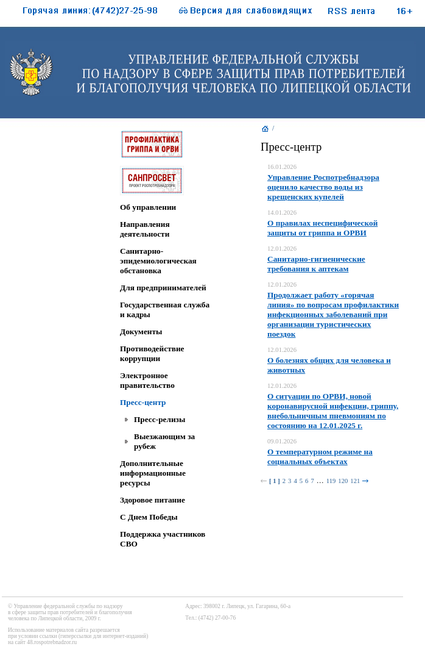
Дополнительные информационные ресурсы (153, 473)
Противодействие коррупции (152, 353)
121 (355, 481)
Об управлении (148, 207)
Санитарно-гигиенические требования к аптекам (316, 263)
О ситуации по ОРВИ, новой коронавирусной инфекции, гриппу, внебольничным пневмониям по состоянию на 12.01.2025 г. (332, 411)
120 (343, 481)
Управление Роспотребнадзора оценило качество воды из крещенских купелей (323, 187)
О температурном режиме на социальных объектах (320, 456)
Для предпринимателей (163, 287)
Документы (141, 331)
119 (331, 481)
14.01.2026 (282, 212)
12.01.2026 (282, 248)
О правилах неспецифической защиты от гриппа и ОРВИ (322, 227)
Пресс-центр (143, 402)
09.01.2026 (282, 441)
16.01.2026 (282, 166)
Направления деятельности (145, 229)
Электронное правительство (147, 380)
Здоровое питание (152, 499)
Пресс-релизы (159, 419)
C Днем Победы (149, 516)
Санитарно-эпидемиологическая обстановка (158, 260)
